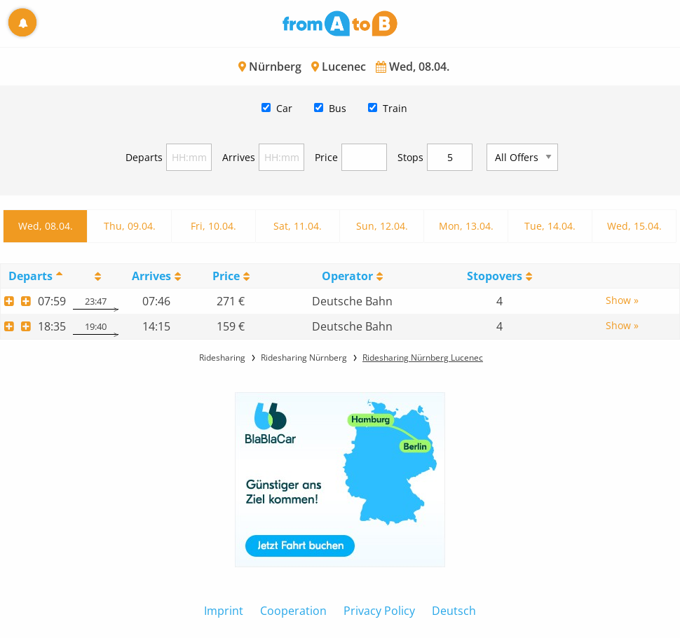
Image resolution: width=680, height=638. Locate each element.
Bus (337, 108)
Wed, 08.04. (45, 226)
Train (395, 108)
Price (326, 157)
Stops (410, 157)
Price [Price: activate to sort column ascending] (226, 276)
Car (284, 108)
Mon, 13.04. (466, 226)
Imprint (223, 610)
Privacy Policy (379, 610)
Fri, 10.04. (213, 226)
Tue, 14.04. (550, 226)
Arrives (238, 157)
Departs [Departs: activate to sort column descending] (30, 276)
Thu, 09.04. (130, 226)
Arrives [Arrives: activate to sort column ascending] (151, 276)
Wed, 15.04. (634, 226)
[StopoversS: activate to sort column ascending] (499, 275)
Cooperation (293, 610)
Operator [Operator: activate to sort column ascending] (347, 276)
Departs (144, 157)
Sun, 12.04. (382, 226)
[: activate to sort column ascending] (95, 275)
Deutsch (454, 610)
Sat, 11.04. (297, 226)
